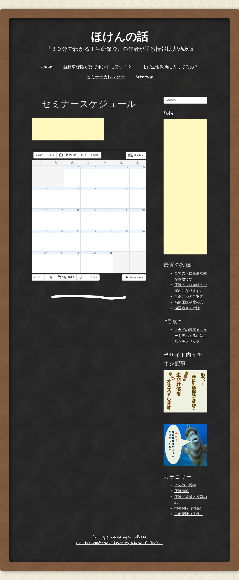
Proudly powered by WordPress (119, 536)
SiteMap (144, 76)
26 (143, 231)
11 (127, 188)
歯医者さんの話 (187, 308)
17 (110, 210)
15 (78, 210)
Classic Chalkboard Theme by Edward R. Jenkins (119, 542)
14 (62, 210)
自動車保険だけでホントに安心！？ (97, 66)
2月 (52, 155)
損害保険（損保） (188, 508)
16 (94, 210)
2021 (40, 155)
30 (94, 253)
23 (94, 231)
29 (78, 253)
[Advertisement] (68, 129)
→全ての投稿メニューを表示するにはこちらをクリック (190, 335)
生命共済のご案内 (188, 296)
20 (45, 231)
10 (110, 188)
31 (110, 253)
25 (127, 231)
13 (45, 210)
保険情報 (181, 491)
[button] (133, 278)
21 (62, 231)
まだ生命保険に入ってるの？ (170, 66)
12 (143, 188)
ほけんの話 (119, 36)
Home (46, 66)
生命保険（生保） (188, 514)
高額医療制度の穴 (188, 302)
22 (78, 231)
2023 (95, 155)
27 (45, 253)
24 (110, 231)
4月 (84, 155)
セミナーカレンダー (105, 76)
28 (62, 253)
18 (127, 210)
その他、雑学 (185, 485)
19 (143, 210)
